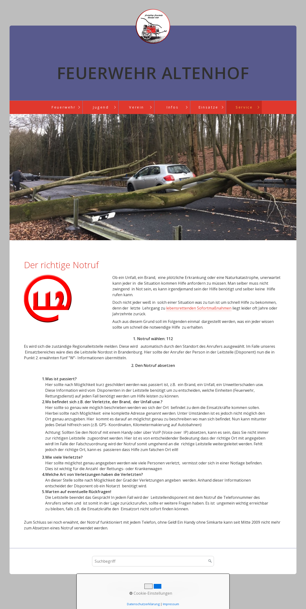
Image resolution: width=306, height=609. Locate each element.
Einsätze (208, 107)
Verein (136, 107)
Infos (172, 107)
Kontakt (139, 588)
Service (244, 107)
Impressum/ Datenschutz (172, 588)
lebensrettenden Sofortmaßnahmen (198, 308)
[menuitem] (63, 107)
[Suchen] (210, 561)
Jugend (101, 107)
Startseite (120, 588)
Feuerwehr (63, 107)
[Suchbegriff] (153, 561)
